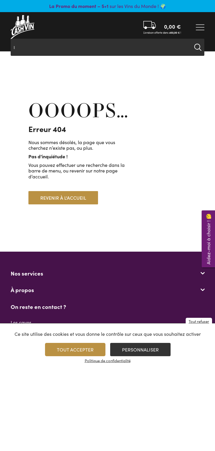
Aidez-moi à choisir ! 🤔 (208, 238)
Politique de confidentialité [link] (108, 360)
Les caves (21, 322)
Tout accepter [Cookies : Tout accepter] (75, 349)
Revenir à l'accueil (63, 198)
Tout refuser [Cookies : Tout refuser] (199, 321)
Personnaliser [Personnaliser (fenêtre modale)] (140, 349)
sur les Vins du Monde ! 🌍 (107, 6)
